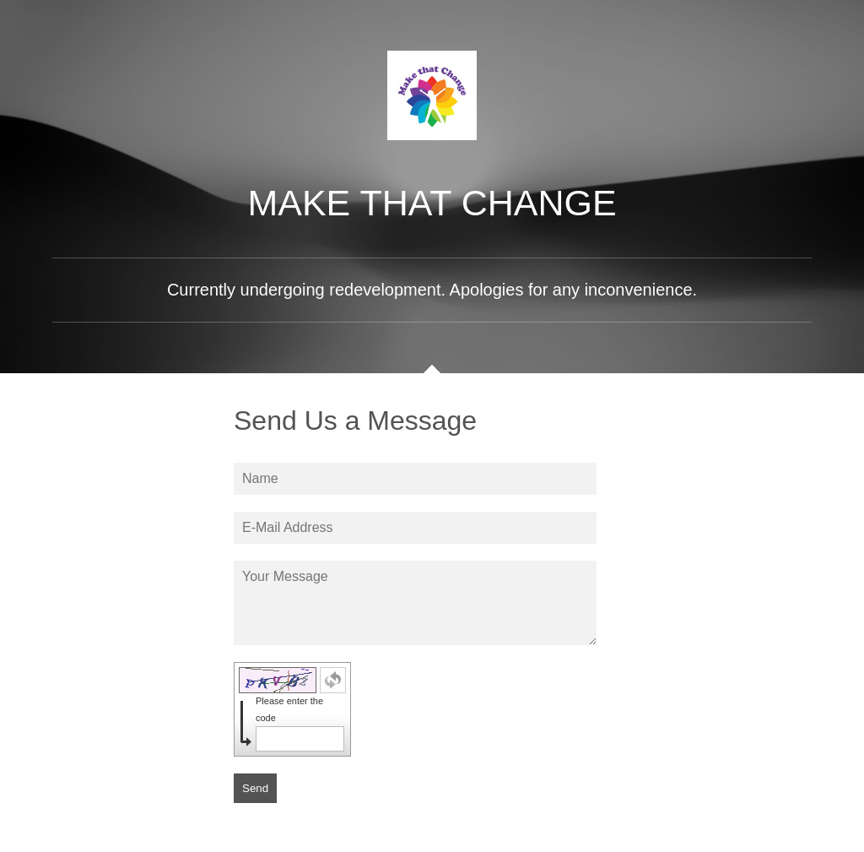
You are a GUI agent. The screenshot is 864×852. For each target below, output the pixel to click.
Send (255, 788)
